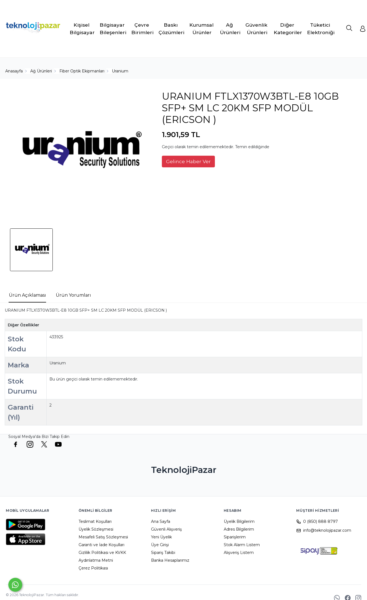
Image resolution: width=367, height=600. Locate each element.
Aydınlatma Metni (96, 560)
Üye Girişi (160, 544)
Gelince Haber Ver (188, 161)
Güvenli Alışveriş (166, 529)
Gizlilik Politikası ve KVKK (102, 552)
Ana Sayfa (160, 521)
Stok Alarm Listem (242, 544)
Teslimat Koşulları (95, 521)
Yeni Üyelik (161, 537)
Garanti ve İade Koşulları (101, 544)
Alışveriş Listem (239, 552)
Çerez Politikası (93, 568)
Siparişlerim (235, 537)
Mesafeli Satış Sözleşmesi (103, 537)
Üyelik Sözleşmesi (96, 529)
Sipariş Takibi (163, 552)
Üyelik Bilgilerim (239, 521)
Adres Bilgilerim (239, 529)
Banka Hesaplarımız (170, 560)
